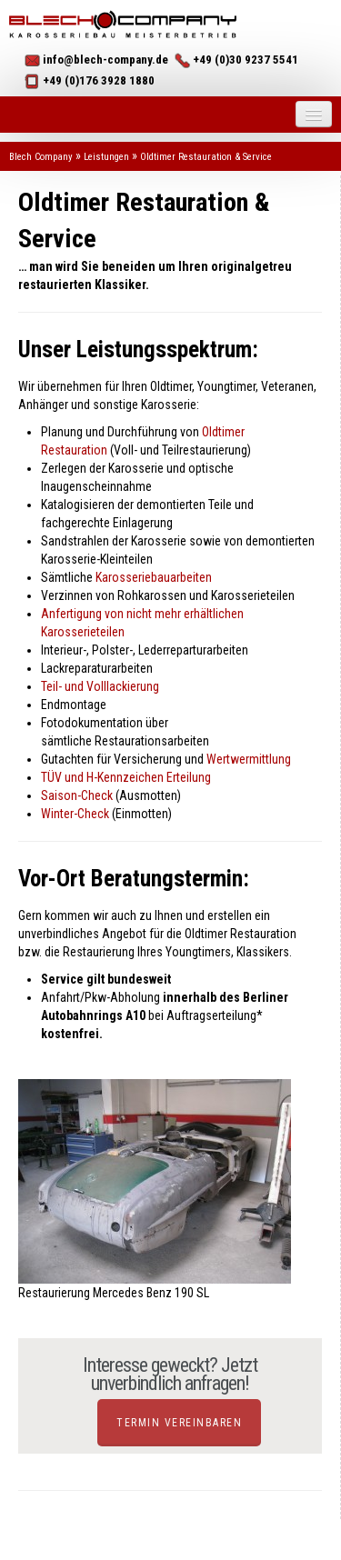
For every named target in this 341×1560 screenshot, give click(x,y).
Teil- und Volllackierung (100, 686)
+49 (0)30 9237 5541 (245, 59)
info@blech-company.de (105, 59)
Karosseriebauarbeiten (153, 577)
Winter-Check (75, 813)
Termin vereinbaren (179, 1422)
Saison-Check (77, 795)
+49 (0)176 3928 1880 (99, 80)
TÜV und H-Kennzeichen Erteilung (126, 777)
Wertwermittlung (248, 759)
